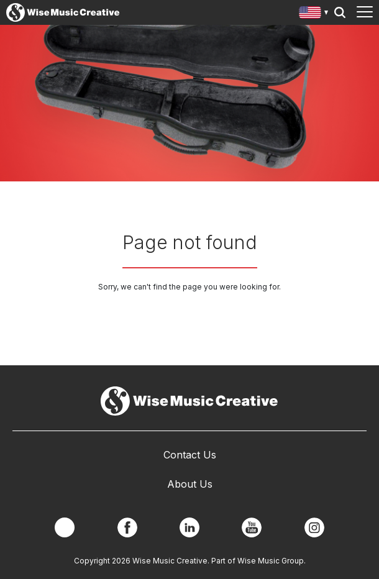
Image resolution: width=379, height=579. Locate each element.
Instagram (314, 527)
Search (339, 12)
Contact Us (189, 455)
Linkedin (189, 527)
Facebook (127, 527)
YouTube (252, 527)
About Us (189, 484)
